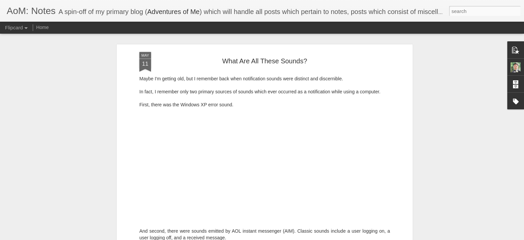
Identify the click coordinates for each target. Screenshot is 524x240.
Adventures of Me (173, 11)
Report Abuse (302, 236)
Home (42, 27)
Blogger (283, 236)
